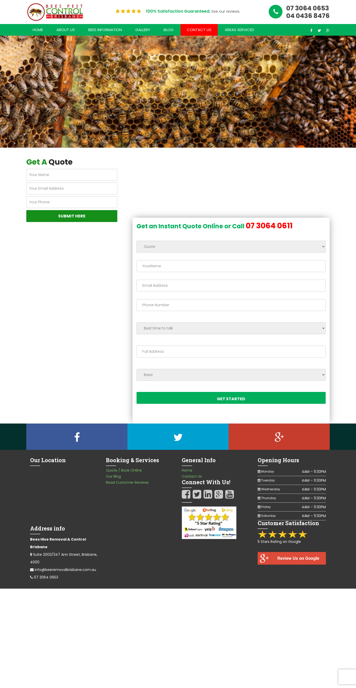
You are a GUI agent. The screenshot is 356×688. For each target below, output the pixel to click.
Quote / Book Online (124, 470)
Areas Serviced (239, 29)
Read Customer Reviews (127, 482)
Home (38, 29)
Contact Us (199, 29)
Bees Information (105, 29)
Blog (168, 29)
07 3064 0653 (46, 577)
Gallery (142, 29)
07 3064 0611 (269, 226)
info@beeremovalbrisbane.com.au (65, 569)
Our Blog (113, 476)
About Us (65, 29)
